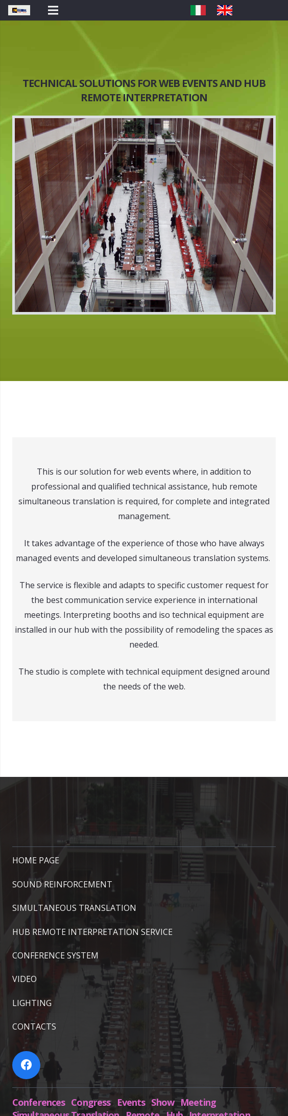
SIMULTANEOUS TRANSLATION (74, 907)
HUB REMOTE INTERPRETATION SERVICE (92, 932)
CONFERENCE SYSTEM (55, 955)
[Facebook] (26, 1065)
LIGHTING (32, 1003)
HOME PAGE (35, 860)
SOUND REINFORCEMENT (62, 884)
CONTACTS (34, 1026)
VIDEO (24, 979)
